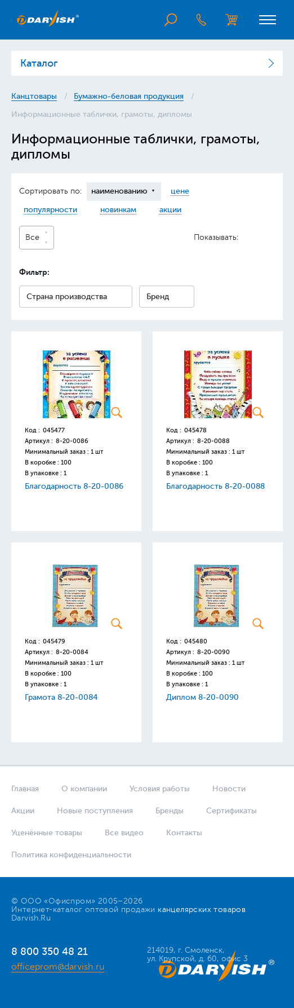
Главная (25, 789)
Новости (229, 789)
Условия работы (160, 789)
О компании (84, 789)
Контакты (184, 833)
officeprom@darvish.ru (57, 967)
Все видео (124, 833)
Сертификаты (231, 811)
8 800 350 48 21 (49, 951)
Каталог (38, 63)
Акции (22, 811)
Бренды (169, 811)
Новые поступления (95, 811)
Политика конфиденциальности (71, 855)
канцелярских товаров (202, 909)
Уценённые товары (46, 833)
